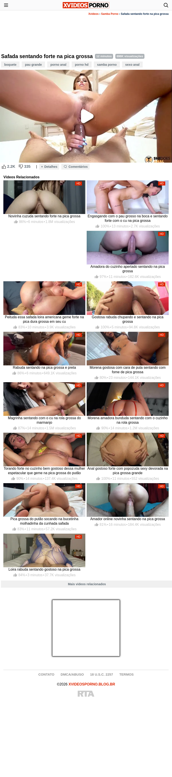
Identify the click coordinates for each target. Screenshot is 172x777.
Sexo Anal (132, 64)
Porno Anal (58, 64)
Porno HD (81, 64)
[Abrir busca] (166, 5)
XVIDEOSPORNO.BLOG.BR (92, 684)
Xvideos (93, 13)
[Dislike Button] (21, 166)
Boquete (10, 64)
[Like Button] (4, 166)
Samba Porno (109, 13)
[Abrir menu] (6, 5)
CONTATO (46, 674)
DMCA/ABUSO (72, 674)
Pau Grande (33, 64)
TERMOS (126, 674)
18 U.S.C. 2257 (101, 674)
